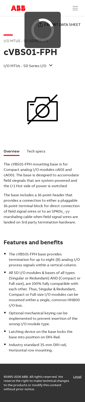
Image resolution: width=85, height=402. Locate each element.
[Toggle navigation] (75, 8)
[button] (39, 67)
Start (18, 8)
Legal (77, 377)
